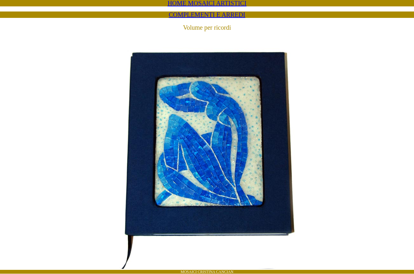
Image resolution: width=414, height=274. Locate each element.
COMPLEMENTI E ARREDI (207, 14)
